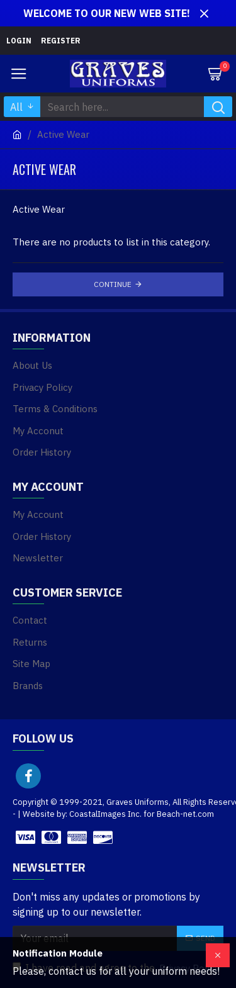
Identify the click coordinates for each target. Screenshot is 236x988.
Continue (113, 284)
